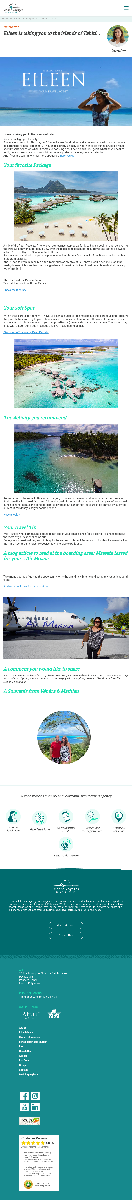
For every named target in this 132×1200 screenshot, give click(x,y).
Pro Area (24, 1060)
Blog (21, 1046)
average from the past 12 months (35, 1147)
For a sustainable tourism (33, 1041)
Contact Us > (66, 935)
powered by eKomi (42, 1184)
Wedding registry (28, 1074)
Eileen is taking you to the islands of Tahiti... (37, 18)
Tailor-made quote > (66, 925)
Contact (23, 1069)
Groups (23, 1065)
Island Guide (26, 1032)
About (22, 1027)
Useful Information (29, 1037)
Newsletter (7, 18)
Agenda (23, 1055)
